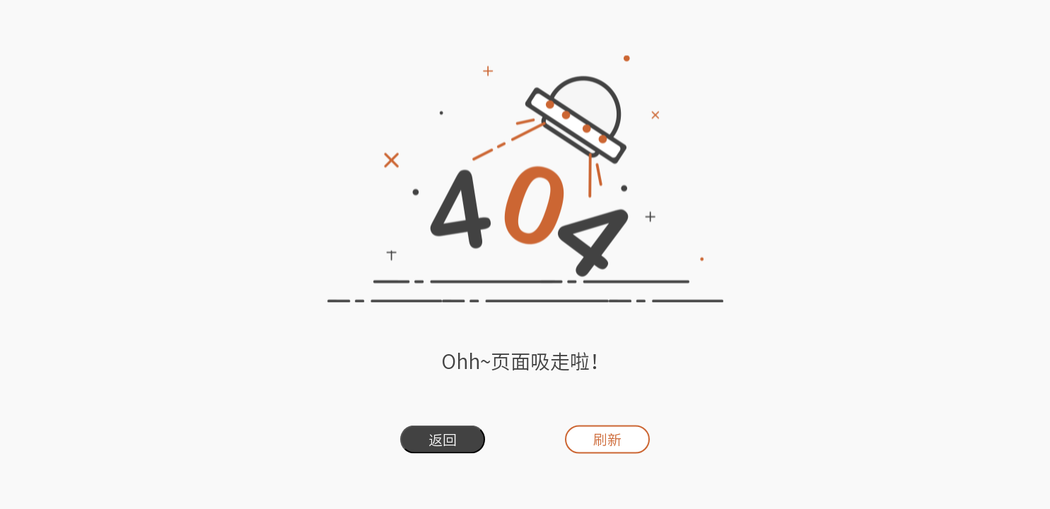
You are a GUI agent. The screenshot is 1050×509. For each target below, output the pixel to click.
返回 (442, 440)
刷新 (607, 440)
